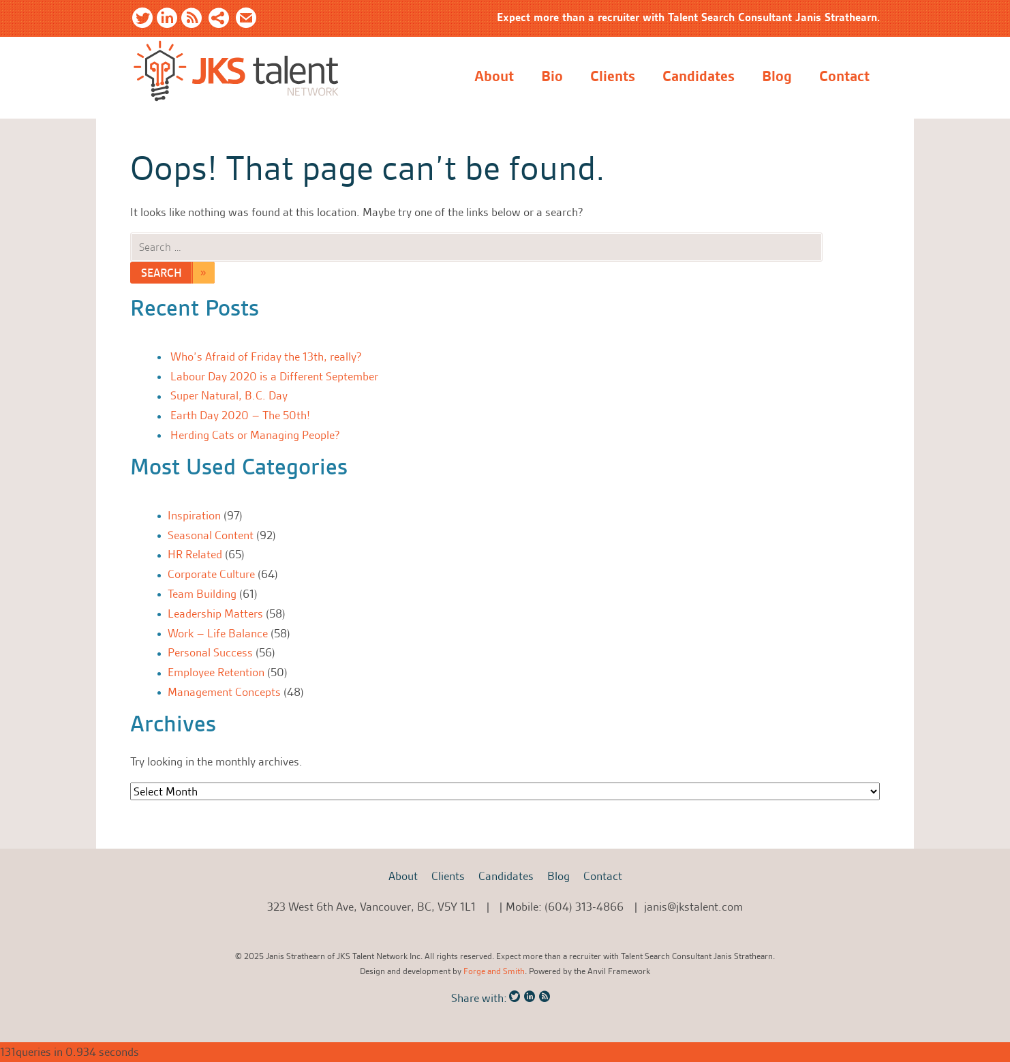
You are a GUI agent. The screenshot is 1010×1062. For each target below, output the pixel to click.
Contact (844, 76)
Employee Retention (216, 672)
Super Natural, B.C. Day (229, 395)
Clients (612, 76)
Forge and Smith (494, 971)
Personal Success (210, 652)
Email (246, 20)
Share (219, 20)
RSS (191, 20)
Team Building (202, 593)
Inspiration (194, 515)
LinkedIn (167, 20)
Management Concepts (224, 691)
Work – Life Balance (218, 633)
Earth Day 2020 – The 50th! (240, 415)
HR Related (195, 554)
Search (161, 272)
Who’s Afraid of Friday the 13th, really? (266, 356)
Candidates (698, 76)
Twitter (142, 20)
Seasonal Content (211, 535)
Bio (552, 76)
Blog (777, 76)
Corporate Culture (211, 573)
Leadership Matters (215, 613)
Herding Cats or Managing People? (255, 434)
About (494, 76)
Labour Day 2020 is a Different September (274, 376)
